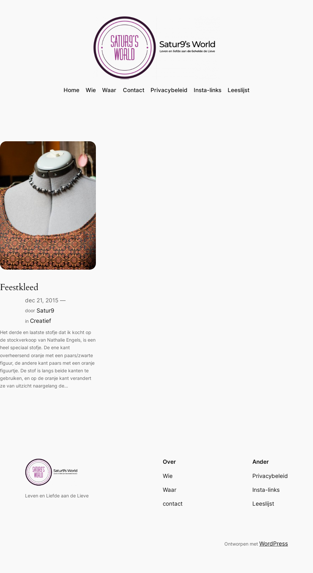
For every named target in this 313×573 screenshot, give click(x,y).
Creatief (40, 321)
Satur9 (45, 310)
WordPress (273, 543)
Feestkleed (19, 287)
